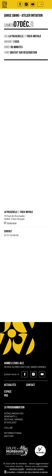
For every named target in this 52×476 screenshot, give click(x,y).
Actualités (9, 385)
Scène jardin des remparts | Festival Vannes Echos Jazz (14, 418)
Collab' (8, 427)
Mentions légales (16, 469)
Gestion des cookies (35, 469)
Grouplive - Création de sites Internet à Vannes (27, 472)
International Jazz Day (13, 435)
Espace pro (8, 393)
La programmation (14, 407)
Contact (30, 385)
